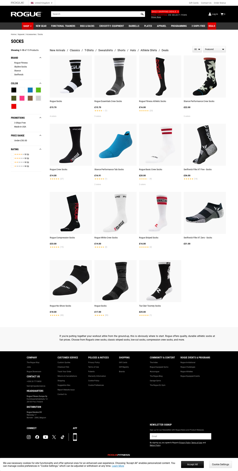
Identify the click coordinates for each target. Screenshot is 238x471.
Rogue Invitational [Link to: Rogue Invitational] (187, 362)
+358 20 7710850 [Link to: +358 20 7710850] (34, 381)
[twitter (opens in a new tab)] (54, 437)
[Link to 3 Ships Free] (198, 26)
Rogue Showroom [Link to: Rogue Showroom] (34, 372)
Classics (75, 50)
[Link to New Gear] (41, 26)
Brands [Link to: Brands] (122, 372)
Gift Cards (194, 3)
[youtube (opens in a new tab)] (45, 437)
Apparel (21, 34)
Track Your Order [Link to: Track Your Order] (64, 372)
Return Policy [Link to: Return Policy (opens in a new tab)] (155, 445)
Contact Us (206, 3)
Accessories (31, 34)
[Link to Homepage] (26, 14)
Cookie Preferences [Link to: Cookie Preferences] (96, 385)
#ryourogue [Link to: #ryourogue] (154, 372)
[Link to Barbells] (134, 26)
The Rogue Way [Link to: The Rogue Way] (33, 362)
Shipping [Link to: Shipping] (61, 381)
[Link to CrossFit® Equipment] (111, 26)
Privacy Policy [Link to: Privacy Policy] (94, 362)
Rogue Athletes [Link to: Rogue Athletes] (186, 372)
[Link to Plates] (148, 26)
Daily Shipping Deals (165, 12)
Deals (165, 50)
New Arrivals (57, 50)
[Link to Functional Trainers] (63, 26)
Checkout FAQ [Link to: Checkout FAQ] (63, 367)
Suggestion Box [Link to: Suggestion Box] (64, 385)
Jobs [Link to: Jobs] (29, 367)
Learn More (118, 465)
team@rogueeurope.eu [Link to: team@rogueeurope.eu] (36, 386)
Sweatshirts (105, 50)
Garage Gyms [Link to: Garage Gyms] (155, 381)
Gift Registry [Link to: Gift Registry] (124, 367)
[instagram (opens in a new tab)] (28, 437)
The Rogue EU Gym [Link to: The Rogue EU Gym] (157, 385)
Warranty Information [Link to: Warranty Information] (97, 376)
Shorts (121, 50)
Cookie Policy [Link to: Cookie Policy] (93, 381)
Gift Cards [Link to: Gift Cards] (123, 362)
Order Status (220, 3)
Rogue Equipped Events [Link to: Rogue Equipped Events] (190, 376)
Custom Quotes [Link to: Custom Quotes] (64, 362)
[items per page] (197, 49)
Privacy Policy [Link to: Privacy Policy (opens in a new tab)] (184, 443)
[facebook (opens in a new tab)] (37, 437)
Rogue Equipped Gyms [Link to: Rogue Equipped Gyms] (159, 367)
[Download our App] (75, 437)
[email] (180, 436)
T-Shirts (89, 50)
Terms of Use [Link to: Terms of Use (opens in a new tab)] (196, 443)
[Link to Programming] (179, 26)
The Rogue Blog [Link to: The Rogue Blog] (156, 376)
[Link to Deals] (212, 26)
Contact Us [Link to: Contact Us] (62, 394)
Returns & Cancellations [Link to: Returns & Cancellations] (67, 376)
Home (13, 34)
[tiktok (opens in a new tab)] (62, 437)
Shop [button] (26, 26)
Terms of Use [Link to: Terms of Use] (93, 367)
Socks (40, 34)
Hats (133, 50)
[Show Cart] (222, 14)
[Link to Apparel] (161, 26)
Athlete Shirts (149, 50)
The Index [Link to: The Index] (154, 362)
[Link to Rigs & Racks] (87, 26)
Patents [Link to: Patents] (91, 372)
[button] (142, 14)
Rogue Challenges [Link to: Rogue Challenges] (187, 367)
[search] (98, 14)
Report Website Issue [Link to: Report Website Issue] (66, 390)
